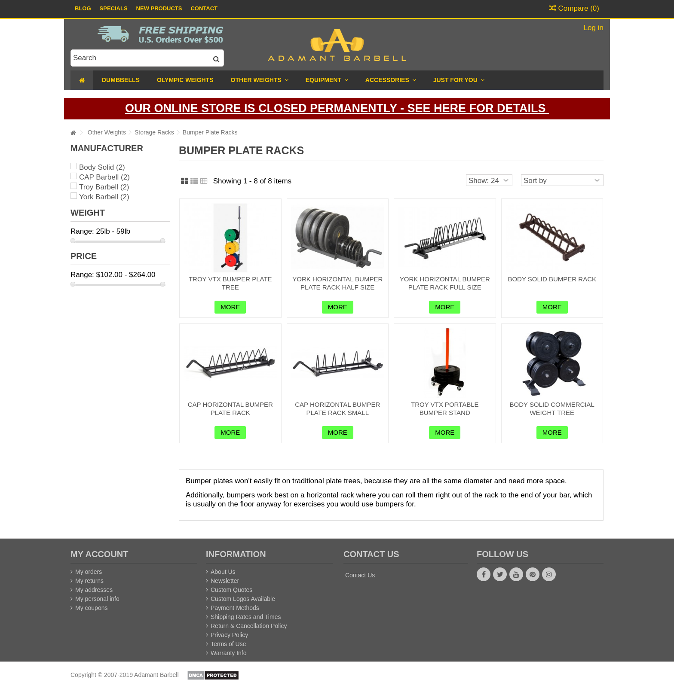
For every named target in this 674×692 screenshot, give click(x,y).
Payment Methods (235, 607)
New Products (159, 8)
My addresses (94, 589)
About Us (223, 571)
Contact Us (360, 575)
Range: (82, 231)
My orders (88, 571)
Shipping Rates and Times (246, 616)
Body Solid (102, 167)
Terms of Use (228, 643)
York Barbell (104, 197)
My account (99, 554)
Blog (83, 8)
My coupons (91, 607)
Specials (114, 8)
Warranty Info (229, 652)
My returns (89, 580)
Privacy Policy (229, 634)
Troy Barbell (104, 187)
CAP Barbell (104, 177)
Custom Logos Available (243, 598)
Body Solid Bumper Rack (552, 279)
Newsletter (225, 580)
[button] (459, 80)
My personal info (97, 598)
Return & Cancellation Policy (249, 625)
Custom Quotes (231, 589)
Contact (204, 8)
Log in (593, 28)
